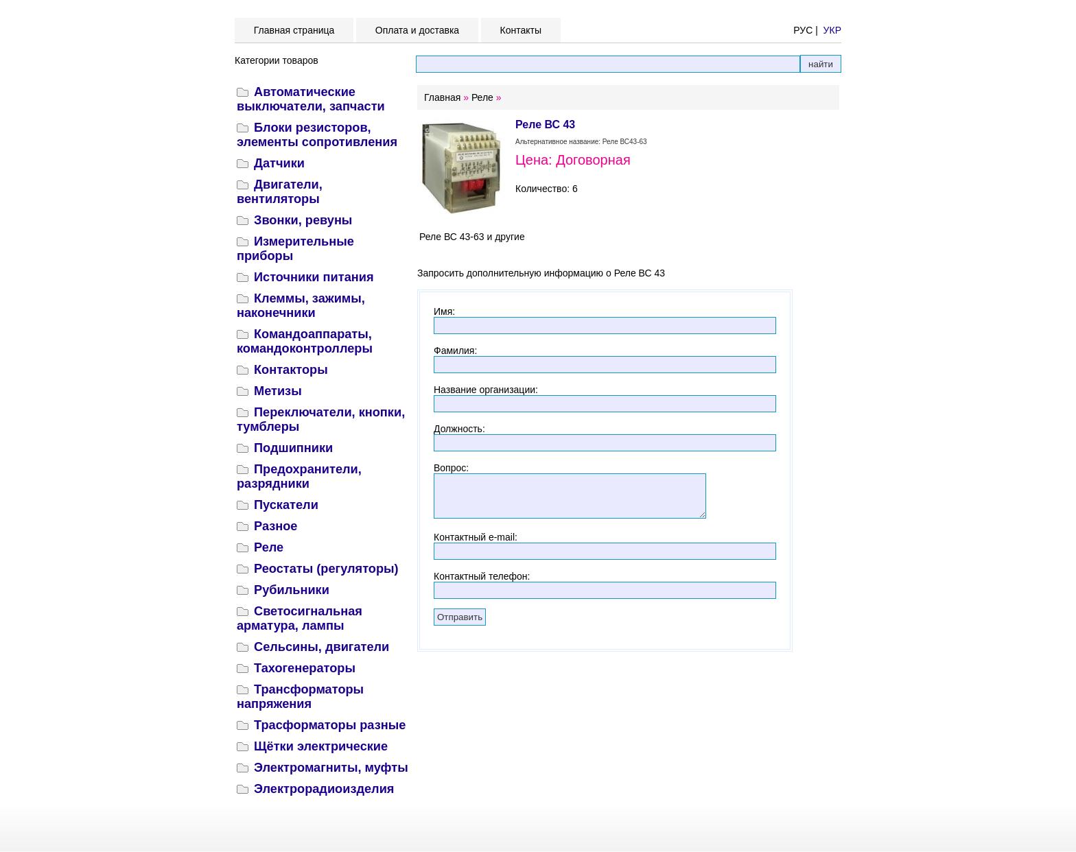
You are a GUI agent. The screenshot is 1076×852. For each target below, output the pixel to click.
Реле (268, 547)
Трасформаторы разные (330, 725)
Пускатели (286, 505)
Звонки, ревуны (303, 220)
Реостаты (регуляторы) (326, 569)
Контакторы (291, 370)
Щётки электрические (321, 746)
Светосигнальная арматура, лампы (299, 618)
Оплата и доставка (417, 30)
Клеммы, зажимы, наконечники (301, 306)
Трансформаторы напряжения (300, 697)
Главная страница (294, 30)
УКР (832, 30)
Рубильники (291, 590)
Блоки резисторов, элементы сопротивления (317, 135)
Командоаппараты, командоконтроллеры (305, 341)
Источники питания (314, 277)
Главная (442, 97)
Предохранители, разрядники (299, 476)
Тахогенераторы (304, 668)
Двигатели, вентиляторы (280, 192)
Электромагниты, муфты (331, 767)
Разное (275, 526)
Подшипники (293, 448)
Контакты (521, 30)
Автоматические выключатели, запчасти (311, 99)
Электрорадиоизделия (324, 789)
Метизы (278, 391)
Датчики (279, 163)
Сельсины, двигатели (321, 647)
